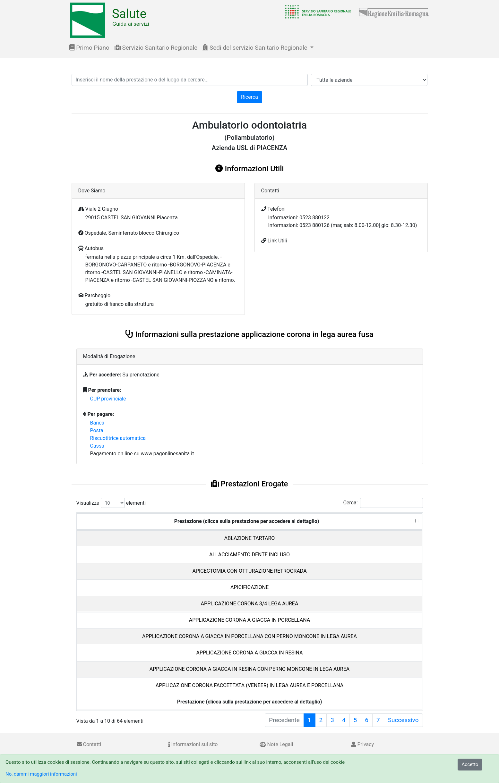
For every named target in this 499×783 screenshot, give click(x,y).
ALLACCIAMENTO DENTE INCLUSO (249, 554)
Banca (97, 423)
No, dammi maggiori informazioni (41, 774)
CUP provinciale (108, 399)
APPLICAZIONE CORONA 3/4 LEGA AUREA (249, 604)
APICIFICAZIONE (249, 587)
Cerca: (383, 503)
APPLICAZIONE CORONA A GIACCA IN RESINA (249, 653)
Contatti (89, 744)
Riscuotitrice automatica (118, 438)
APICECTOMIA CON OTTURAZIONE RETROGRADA (249, 571)
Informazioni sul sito (193, 744)
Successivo (403, 720)
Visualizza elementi (111, 503)
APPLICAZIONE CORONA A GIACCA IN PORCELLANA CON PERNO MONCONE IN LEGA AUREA (249, 636)
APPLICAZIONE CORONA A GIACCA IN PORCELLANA (249, 620)
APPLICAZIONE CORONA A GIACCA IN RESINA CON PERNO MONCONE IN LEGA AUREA (249, 669)
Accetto (470, 764)
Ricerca (249, 97)
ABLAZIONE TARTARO (249, 538)
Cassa (97, 446)
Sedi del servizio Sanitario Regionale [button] (255, 47)
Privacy (362, 744)
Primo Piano (89, 47)
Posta (96, 430)
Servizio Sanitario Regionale (156, 47)
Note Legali (276, 744)
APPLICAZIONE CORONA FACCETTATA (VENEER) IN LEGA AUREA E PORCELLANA (249, 685)
